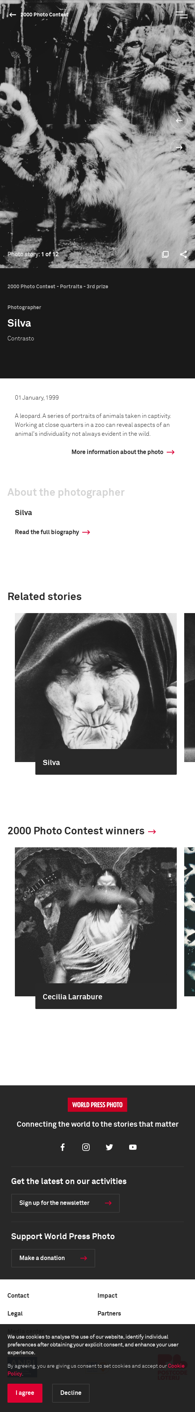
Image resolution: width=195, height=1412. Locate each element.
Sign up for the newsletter (54, 1203)
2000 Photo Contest (44, 15)
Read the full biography (47, 532)
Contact (18, 1296)
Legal (15, 1314)
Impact (107, 1296)
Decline (70, 1393)
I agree (25, 1393)
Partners (109, 1314)
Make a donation (42, 1258)
